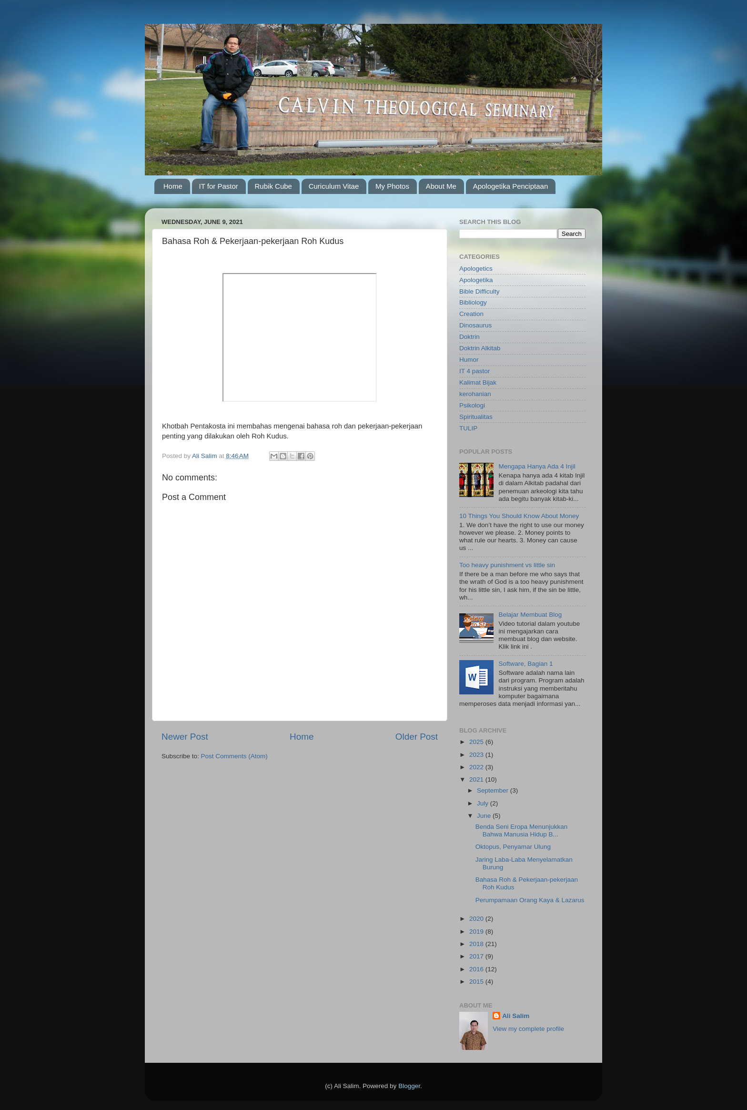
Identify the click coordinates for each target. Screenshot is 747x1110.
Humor (469, 359)
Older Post (416, 737)
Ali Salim (515, 1015)
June (485, 815)
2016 (477, 969)
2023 (477, 754)
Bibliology (473, 302)
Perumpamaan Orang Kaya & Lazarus (530, 900)
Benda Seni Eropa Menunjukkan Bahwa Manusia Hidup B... (521, 830)
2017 (477, 956)
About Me (441, 186)
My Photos (392, 186)
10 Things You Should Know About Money (519, 515)
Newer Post (185, 737)
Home (172, 186)
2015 (477, 981)
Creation (471, 313)
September (493, 790)
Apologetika (476, 280)
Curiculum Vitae (334, 186)
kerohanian (475, 393)
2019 (477, 931)
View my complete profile (528, 1028)
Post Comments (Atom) (234, 756)
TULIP (468, 428)
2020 (477, 918)
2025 (477, 741)
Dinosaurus (475, 325)
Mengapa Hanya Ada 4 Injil (536, 466)
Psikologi (472, 405)
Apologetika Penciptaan (510, 186)
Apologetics (476, 268)
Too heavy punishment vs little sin (507, 565)
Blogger (409, 1086)
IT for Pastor (218, 186)
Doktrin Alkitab (479, 348)
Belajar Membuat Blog (530, 614)
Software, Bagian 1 (525, 663)
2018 (477, 943)
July (483, 803)
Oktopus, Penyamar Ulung (513, 846)
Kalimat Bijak (477, 382)
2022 (477, 767)
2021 (477, 779)
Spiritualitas (476, 416)
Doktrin (469, 336)
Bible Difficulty (479, 291)
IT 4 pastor (474, 371)
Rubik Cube (273, 186)
